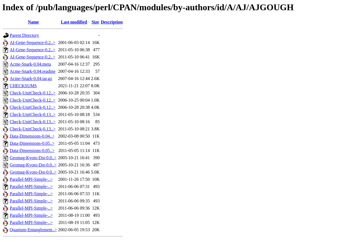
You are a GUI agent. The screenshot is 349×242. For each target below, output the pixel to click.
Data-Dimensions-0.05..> (32, 143)
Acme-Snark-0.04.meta (30, 64)
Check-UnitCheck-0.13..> (33, 114)
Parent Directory (24, 35)
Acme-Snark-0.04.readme (32, 71)
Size (95, 22)
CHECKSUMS (23, 85)
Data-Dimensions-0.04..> (32, 136)
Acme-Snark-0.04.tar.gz (31, 78)
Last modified (74, 22)
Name (33, 22)
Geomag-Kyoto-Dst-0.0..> (33, 157)
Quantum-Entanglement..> (33, 229)
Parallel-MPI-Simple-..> (31, 179)
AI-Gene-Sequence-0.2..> (32, 42)
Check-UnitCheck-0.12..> (33, 93)
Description (112, 22)
